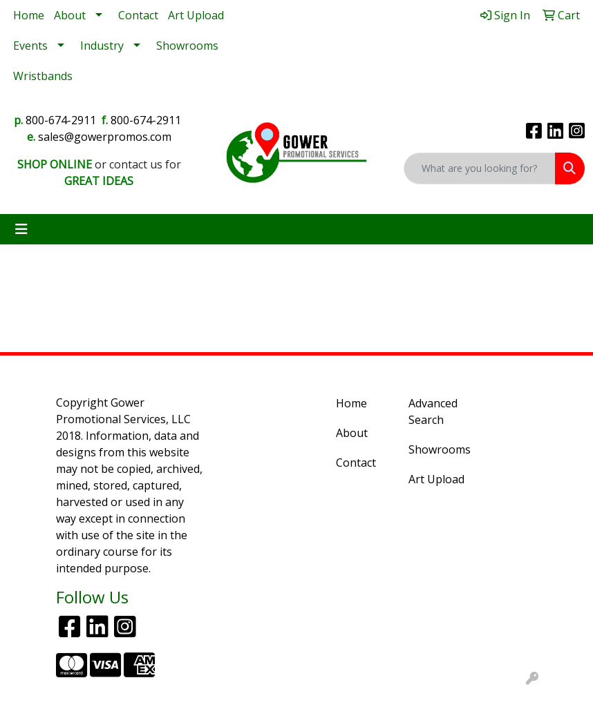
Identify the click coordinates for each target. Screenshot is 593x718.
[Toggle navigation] (21, 229)
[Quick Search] (480, 168)
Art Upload (196, 15)
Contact (138, 15)
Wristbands (43, 76)
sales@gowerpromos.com (104, 136)
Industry (102, 45)
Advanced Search (433, 411)
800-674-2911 (61, 120)
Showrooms (187, 45)
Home (28, 15)
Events (30, 45)
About (70, 15)
